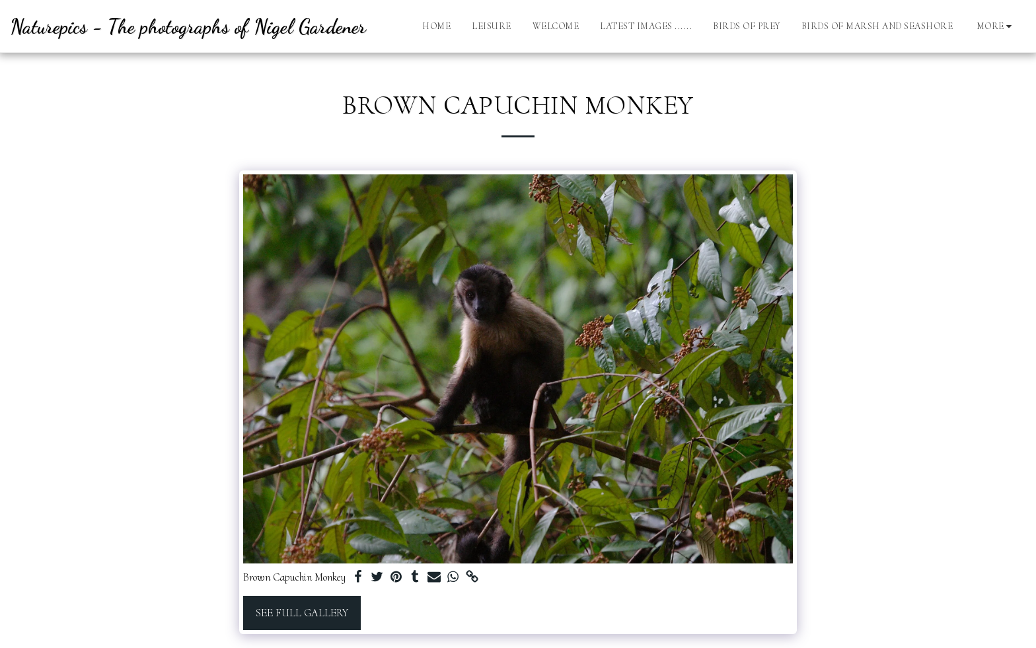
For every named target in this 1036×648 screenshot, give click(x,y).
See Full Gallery (302, 613)
